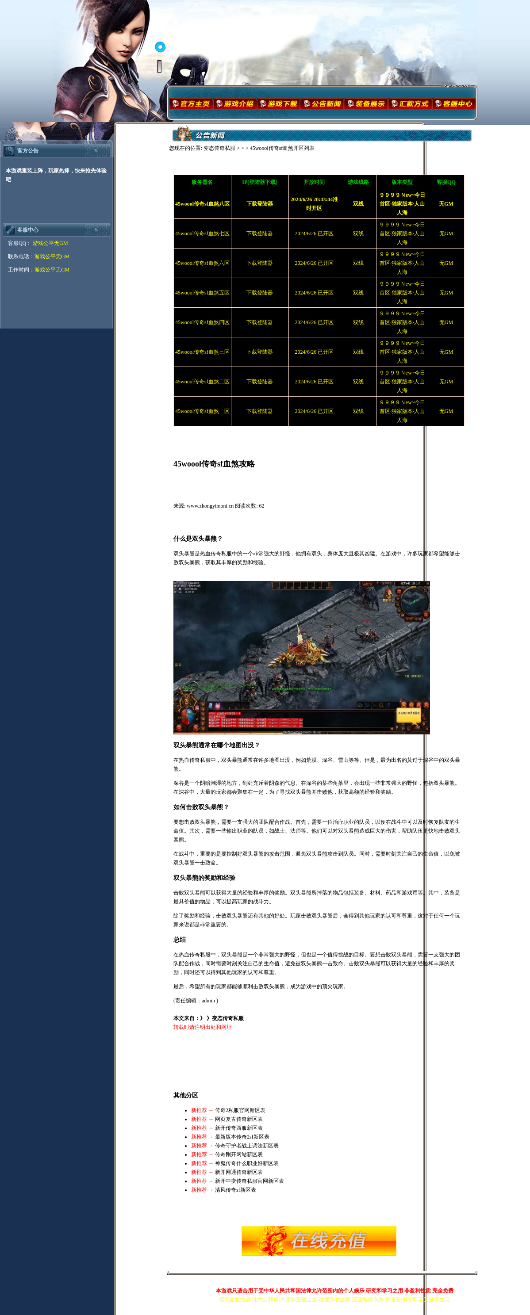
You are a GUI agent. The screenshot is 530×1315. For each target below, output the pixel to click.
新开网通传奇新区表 (239, 1172)
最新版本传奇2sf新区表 (242, 1137)
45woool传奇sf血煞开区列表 (282, 148)
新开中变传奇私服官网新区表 (249, 1181)
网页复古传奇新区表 (239, 1119)
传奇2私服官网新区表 (240, 1110)
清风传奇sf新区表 (235, 1190)
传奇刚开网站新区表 (239, 1154)
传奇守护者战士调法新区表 (247, 1146)
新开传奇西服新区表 (239, 1128)
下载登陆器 (259, 233)
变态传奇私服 (219, 148)
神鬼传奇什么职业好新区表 (247, 1163)
